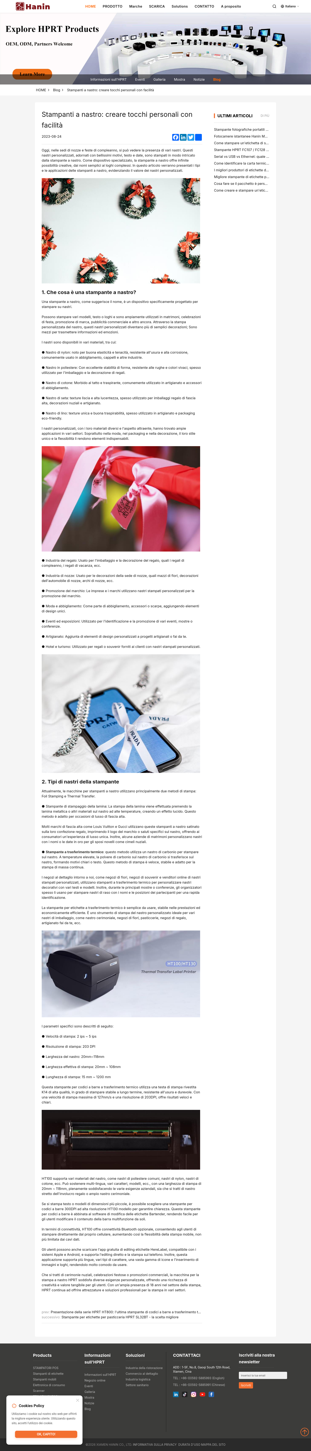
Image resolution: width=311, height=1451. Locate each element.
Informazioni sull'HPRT (109, 79)
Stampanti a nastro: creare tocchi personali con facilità (110, 90)
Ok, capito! (46, 1435)
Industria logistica (138, 1379)
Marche (135, 6)
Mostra (179, 79)
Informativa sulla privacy (155, 1444)
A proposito (231, 6)
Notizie (199, 79)
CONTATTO (204, 6)
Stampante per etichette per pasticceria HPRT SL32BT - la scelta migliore (120, 1317)
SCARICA (157, 6)
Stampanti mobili (44, 1379)
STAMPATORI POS (45, 1368)
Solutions (180, 6)
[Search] (274, 6)
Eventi (140, 79)
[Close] (77, 1401)
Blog (217, 79)
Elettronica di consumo (49, 1385)
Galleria (159, 79)
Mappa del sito (213, 1444)
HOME (90, 6)
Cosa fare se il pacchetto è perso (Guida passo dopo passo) (262, 183)
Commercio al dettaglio (142, 1373)
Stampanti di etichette (48, 1373)
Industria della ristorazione (144, 1368)
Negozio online (94, 1380)
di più (265, 115)
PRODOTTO (112, 6)
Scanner (39, 1390)
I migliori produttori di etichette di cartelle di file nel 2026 (259, 170)
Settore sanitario (137, 1385)
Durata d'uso (189, 1444)
